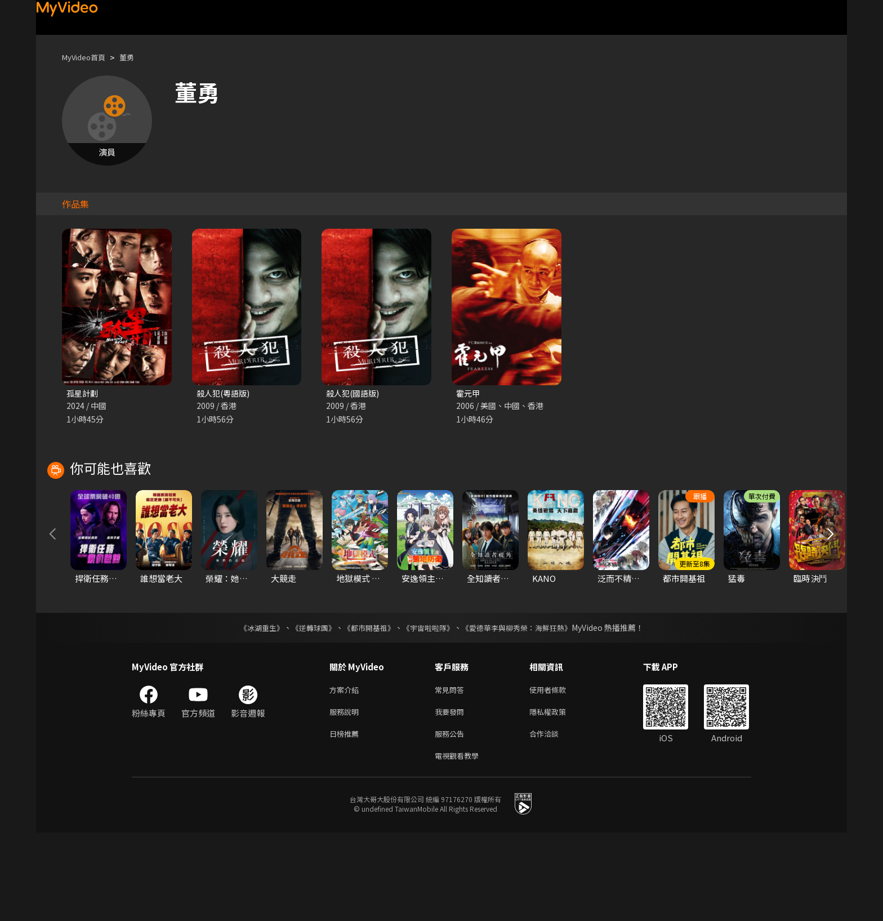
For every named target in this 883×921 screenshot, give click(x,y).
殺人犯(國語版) (354, 393)
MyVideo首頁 (87, 57)
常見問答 (452, 772)
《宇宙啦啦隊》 (429, 709)
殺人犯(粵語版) (225, 393)
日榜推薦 (346, 819)
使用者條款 (557, 772)
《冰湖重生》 (251, 709)
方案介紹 (346, 772)
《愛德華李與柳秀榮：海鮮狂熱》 (524, 709)
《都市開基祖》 (366, 709)
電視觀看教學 (460, 843)
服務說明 (346, 796)
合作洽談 (553, 819)
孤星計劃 (83, 393)
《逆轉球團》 (307, 709)
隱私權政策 (557, 796)
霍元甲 (468, 393)
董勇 (135, 57)
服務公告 (452, 819)
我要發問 (452, 796)
